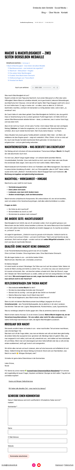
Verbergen (25, 63)
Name (10, 428)
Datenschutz (68, 465)
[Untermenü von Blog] (46, 12)
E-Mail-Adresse (13, 437)
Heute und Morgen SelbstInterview (21, 381)
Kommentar (12, 406)
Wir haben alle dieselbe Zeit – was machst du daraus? (27, 388)
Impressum (59, 465)
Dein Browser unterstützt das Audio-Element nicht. (45, 87)
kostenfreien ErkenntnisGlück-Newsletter (43, 371)
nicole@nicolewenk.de (9, 465)
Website (11, 446)
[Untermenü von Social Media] (67, 7)
